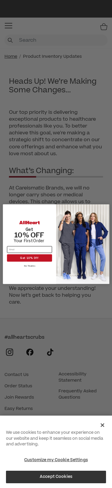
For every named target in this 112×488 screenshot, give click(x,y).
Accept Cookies (56, 477)
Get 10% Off (29, 257)
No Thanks (29, 265)
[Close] (102, 425)
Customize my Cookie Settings (56, 460)
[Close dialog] (105, 207)
